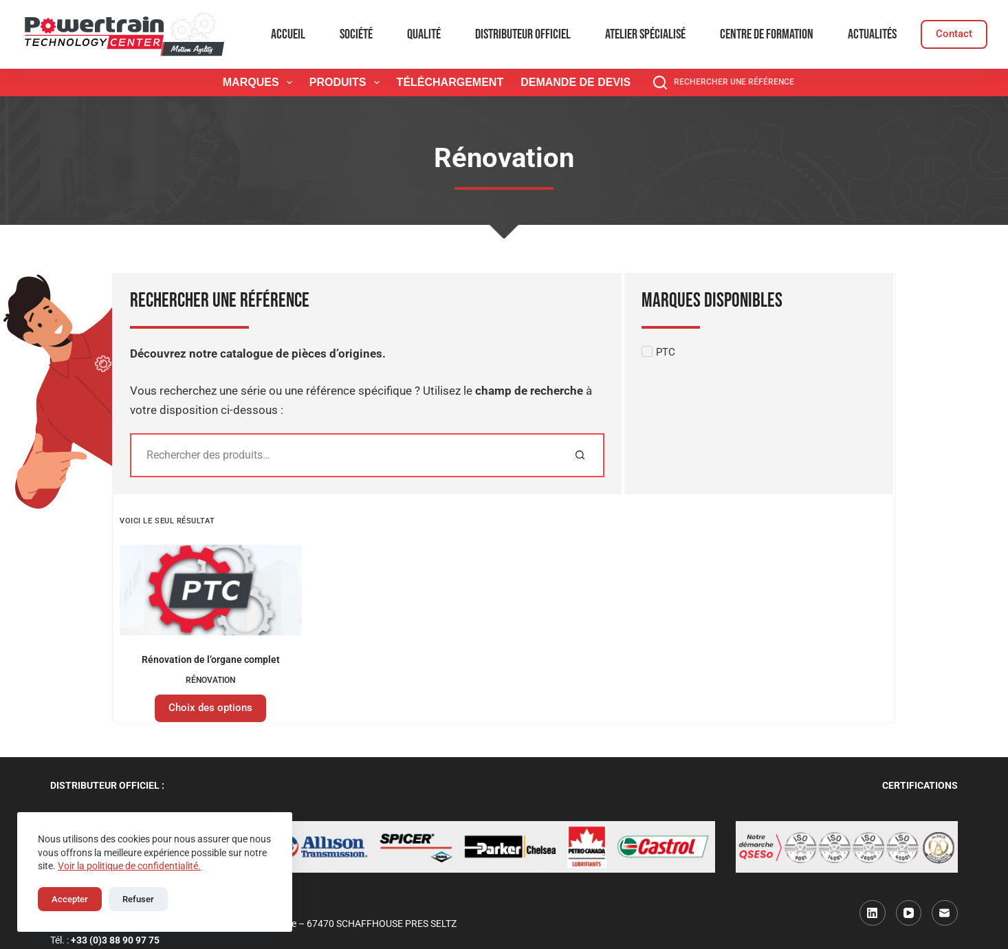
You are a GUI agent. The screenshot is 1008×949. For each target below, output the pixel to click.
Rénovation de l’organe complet (211, 659)
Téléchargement (450, 82)
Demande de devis (576, 82)
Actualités (872, 34)
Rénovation (210, 680)
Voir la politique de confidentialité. (129, 865)
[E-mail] (945, 913)
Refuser (138, 899)
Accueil (288, 34)
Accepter (70, 899)
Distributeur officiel (523, 34)
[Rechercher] (580, 455)
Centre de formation (766, 34)
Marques (260, 82)
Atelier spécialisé (645, 34)
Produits (347, 82)
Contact (954, 34)
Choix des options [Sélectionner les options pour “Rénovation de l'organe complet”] (210, 707)
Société (356, 34)
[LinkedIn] (872, 913)
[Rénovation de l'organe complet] (211, 590)
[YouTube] (909, 913)
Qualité (424, 34)
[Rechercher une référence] (723, 82)
